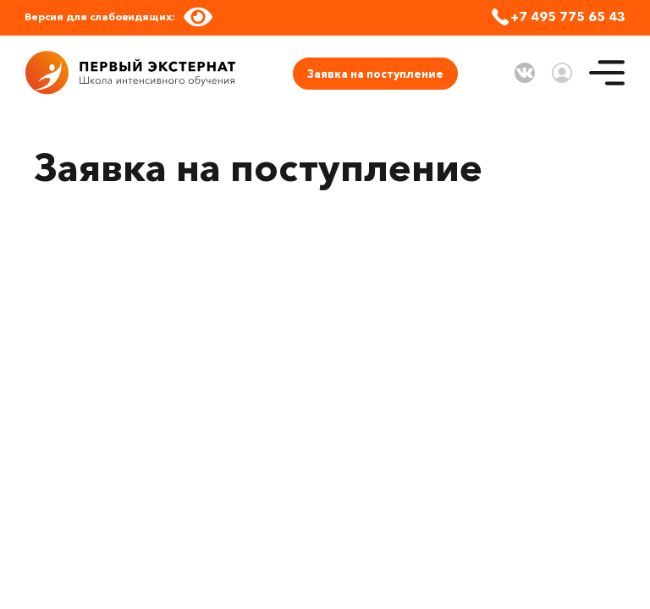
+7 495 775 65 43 (567, 16)
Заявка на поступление (375, 73)
